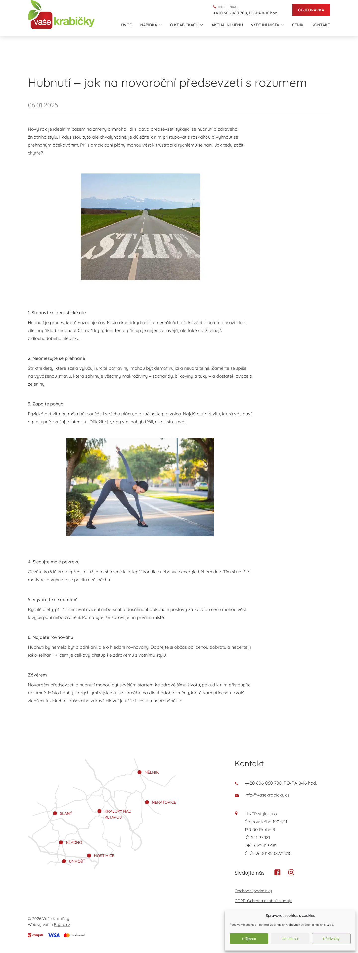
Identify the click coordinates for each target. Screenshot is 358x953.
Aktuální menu (227, 24)
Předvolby (331, 939)
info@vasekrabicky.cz (262, 795)
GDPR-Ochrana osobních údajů (263, 900)
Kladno (74, 842)
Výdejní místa (267, 24)
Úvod (126, 24)
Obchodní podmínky (253, 890)
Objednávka (311, 9)
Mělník (151, 772)
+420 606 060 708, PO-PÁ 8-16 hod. (245, 12)
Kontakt (321, 24)
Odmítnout (290, 939)
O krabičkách (186, 24)
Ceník (298, 24)
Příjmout (249, 939)
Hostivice (104, 855)
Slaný (66, 813)
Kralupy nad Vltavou (117, 814)
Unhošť (77, 861)
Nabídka (151, 24)
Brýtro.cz (62, 924)
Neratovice (164, 802)
